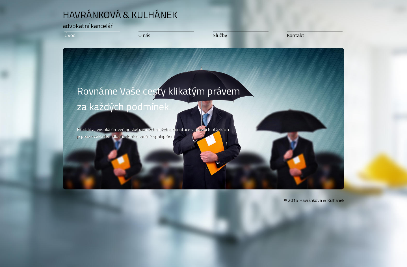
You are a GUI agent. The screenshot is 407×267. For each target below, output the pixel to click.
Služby (220, 35)
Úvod (69, 35)
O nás (144, 35)
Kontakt (295, 35)
